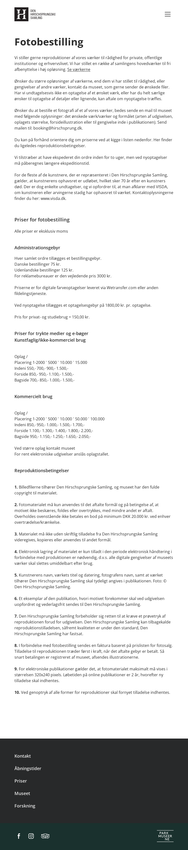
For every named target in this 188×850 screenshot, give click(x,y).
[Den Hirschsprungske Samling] (36, 14)
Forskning (24, 806)
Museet (22, 793)
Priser (20, 781)
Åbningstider (27, 768)
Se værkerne (78, 69)
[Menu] (168, 14)
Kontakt (22, 756)
